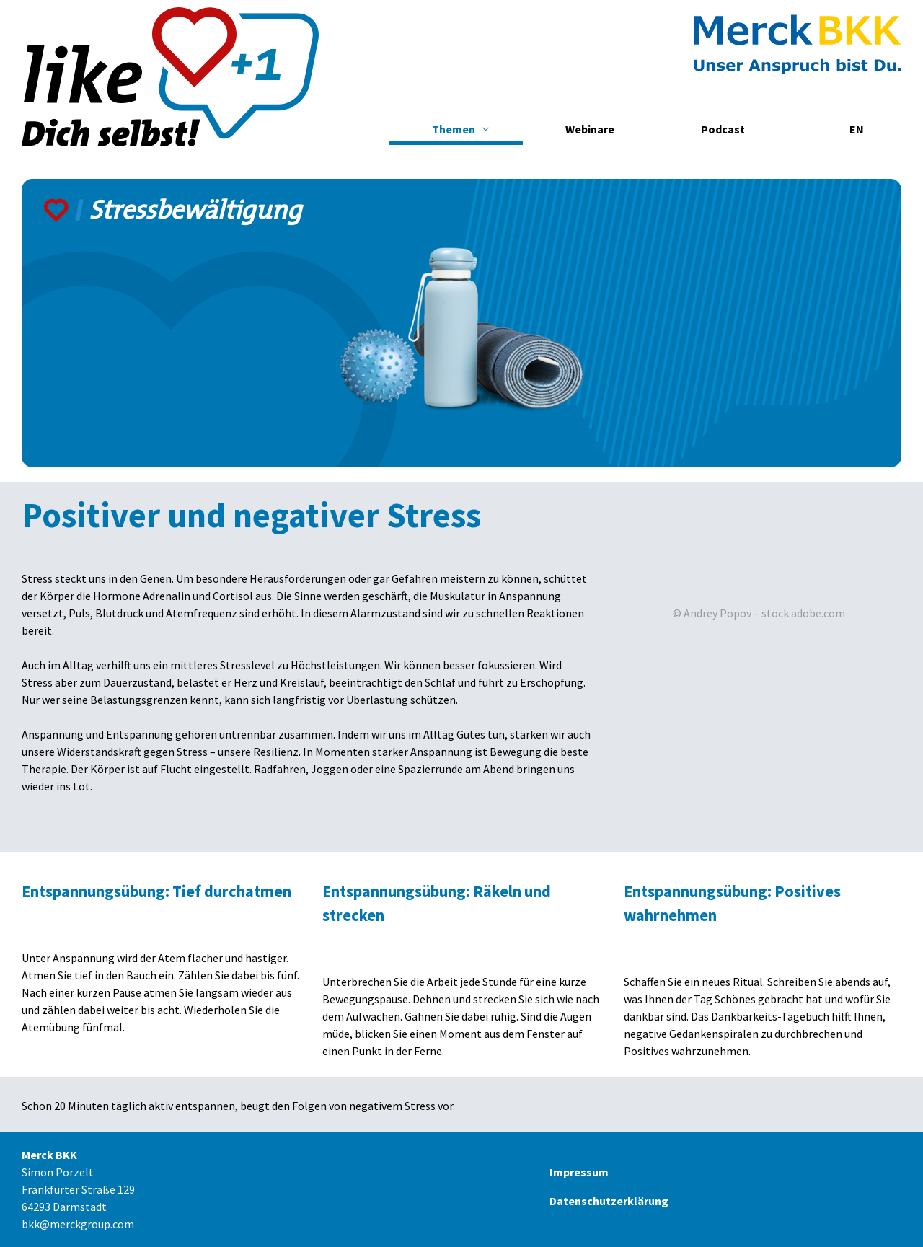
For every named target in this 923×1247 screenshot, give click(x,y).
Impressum (579, 1172)
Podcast (723, 129)
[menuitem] (856, 129)
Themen (453, 129)
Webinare (589, 129)
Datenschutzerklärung (608, 1201)
